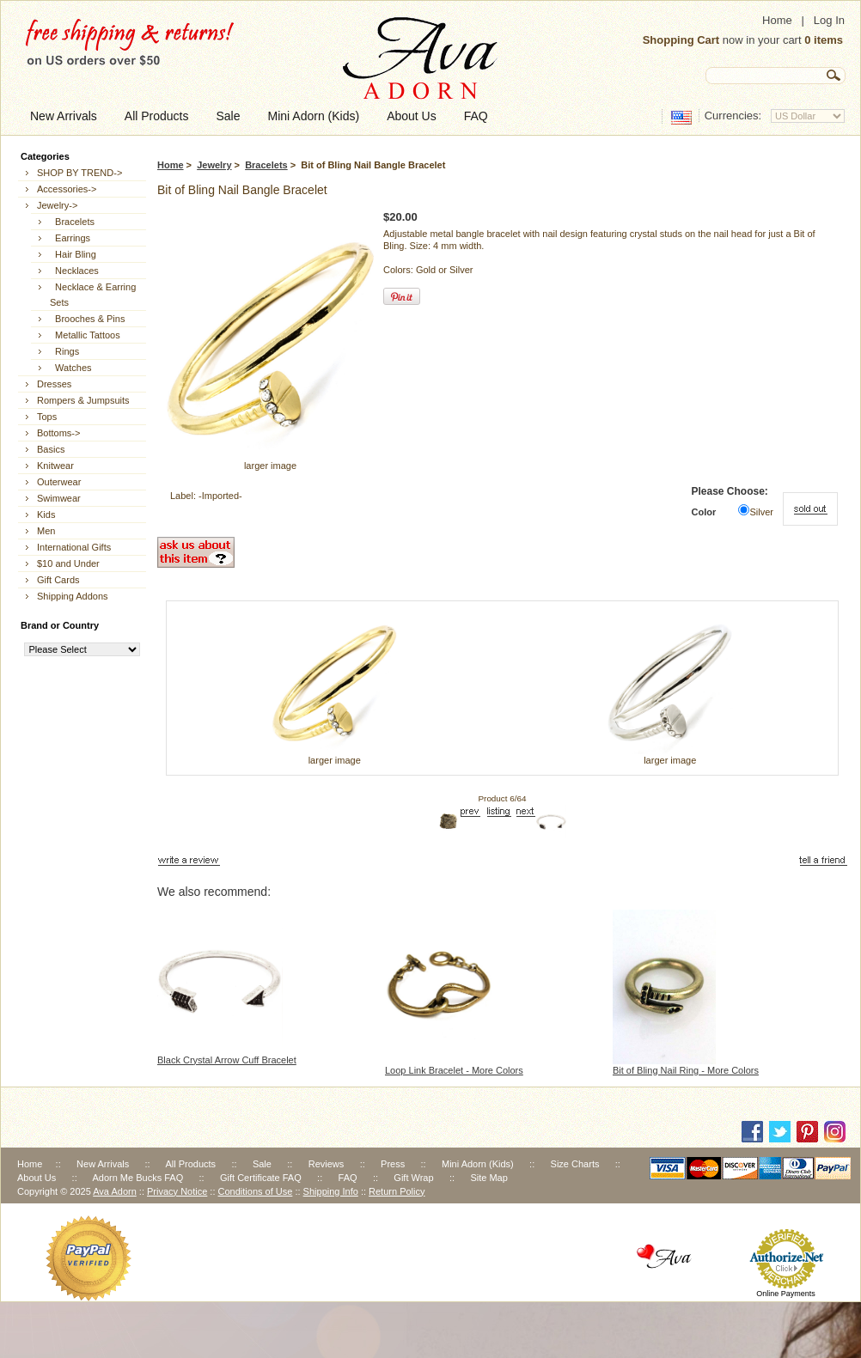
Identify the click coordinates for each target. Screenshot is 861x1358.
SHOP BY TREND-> (79, 172)
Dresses (54, 384)
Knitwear (55, 465)
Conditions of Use (255, 1191)
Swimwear (59, 498)
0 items (823, 39)
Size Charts (575, 1164)
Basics (50, 449)
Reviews (326, 1164)
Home (777, 20)
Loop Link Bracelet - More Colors (454, 1070)
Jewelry (214, 165)
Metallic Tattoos (85, 335)
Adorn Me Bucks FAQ (137, 1177)
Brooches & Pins (87, 319)
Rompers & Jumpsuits (83, 400)
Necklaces (74, 270)
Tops (47, 416)
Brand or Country (60, 625)
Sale (262, 1164)
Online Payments (785, 1293)
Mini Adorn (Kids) (478, 1164)
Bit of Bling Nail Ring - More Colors (686, 1070)
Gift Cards (58, 580)
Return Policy (396, 1191)
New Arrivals (102, 1164)
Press (393, 1164)
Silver (761, 512)
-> (57, 205)
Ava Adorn (115, 1191)
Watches (71, 367)
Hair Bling (73, 254)
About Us (36, 1177)
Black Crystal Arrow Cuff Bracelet (226, 1060)
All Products (190, 1164)
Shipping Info (330, 1191)
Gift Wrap (413, 1177)
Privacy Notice (177, 1191)
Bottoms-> (58, 433)
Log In (829, 20)
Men (46, 531)
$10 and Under (68, 563)
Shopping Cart (681, 39)
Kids (46, 514)
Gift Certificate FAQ (261, 1177)
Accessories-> (66, 189)
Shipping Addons (72, 596)
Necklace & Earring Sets (93, 295)
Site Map (488, 1177)
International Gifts (74, 547)
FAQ (348, 1177)
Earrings (70, 238)
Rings (64, 351)
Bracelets (266, 165)
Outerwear (59, 482)
